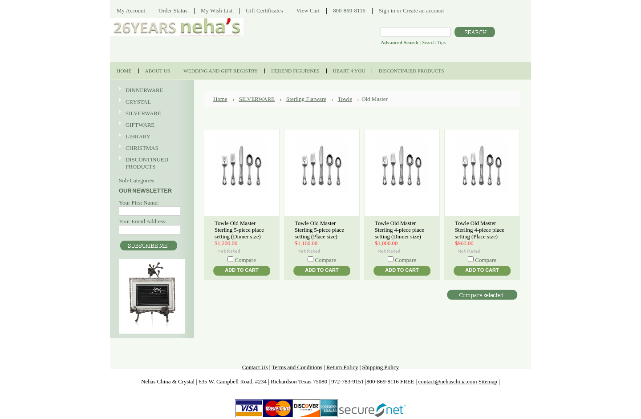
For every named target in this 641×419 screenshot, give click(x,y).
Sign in (387, 10)
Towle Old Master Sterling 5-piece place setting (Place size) (319, 230)
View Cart (308, 10)
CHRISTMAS (151, 148)
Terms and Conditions (297, 367)
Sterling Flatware (306, 99)
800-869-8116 (349, 10)
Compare (245, 260)
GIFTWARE (151, 125)
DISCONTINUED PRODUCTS (151, 163)
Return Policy (342, 367)
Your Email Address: (143, 221)
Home (220, 99)
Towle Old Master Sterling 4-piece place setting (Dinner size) (399, 230)
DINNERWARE (151, 90)
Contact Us (255, 367)
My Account (131, 10)
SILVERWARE (151, 113)
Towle (345, 99)
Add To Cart (241, 270)
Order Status (172, 10)
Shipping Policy (380, 367)
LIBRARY (138, 136)
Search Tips (434, 42)
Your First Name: (139, 202)
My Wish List (216, 10)
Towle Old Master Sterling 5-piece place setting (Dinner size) (239, 230)
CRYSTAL (151, 102)
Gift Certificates (264, 10)
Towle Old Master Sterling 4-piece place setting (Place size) (479, 230)
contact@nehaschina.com (447, 381)
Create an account (423, 10)
